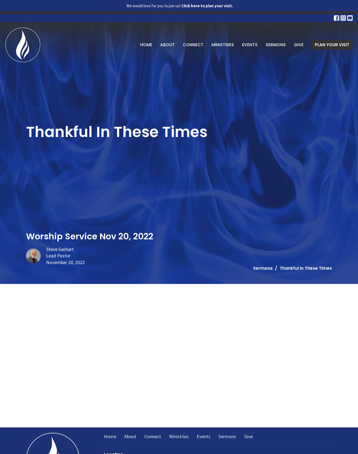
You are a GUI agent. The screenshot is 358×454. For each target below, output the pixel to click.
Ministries (222, 45)
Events (250, 45)
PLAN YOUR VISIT (332, 45)
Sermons (276, 45)
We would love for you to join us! (179, 5)
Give (299, 45)
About (167, 45)
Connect (193, 45)
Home (146, 45)
